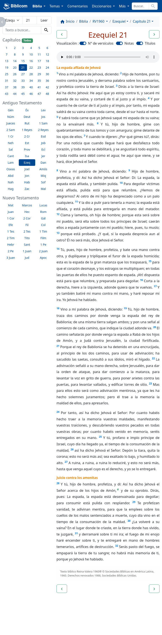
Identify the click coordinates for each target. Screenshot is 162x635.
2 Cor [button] (27, 218)
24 (58, 412)
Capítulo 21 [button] (142, 21)
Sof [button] (43, 182)
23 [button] (39, 67)
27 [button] (23, 74)
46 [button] (31, 94)
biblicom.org (20, 627)
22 (153, 358)
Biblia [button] (37, 6)
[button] (62, 34)
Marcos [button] (27, 205)
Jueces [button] (10, 123)
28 (58, 483)
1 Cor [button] (10, 218)
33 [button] (23, 81)
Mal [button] (43, 189)
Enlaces (13, 620)
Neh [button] (11, 143)
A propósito (37, 620)
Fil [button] (27, 225)
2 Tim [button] (11, 238)
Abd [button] (11, 176)
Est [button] (27, 143)
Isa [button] (27, 156)
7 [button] (6, 54)
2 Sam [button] (11, 130)
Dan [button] (43, 163)
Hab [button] (27, 182)
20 (154, 327)
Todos (27, 40)
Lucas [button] (43, 205)
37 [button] (6, 87)
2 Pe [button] (11, 251)
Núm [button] (10, 117)
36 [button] (47, 81)
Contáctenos (64, 620)
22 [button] (31, 67)
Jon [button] (27, 176)
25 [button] (6, 74)
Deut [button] (27, 117)
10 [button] (31, 54)
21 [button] (23, 67)
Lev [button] (43, 110)
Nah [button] (11, 182)
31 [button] (6, 81)
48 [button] (47, 94)
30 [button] (47, 74)
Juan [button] (11, 212)
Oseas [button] (11, 169)
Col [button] (43, 225)
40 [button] (31, 87)
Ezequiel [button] (119, 21)
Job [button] (43, 143)
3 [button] (23, 48)
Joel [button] (27, 169)
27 (66, 462)
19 (125, 308)
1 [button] (6, 48)
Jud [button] (27, 258)
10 (121, 183)
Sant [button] (27, 245)
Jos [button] (43, 117)
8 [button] (15, 54)
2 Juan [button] (43, 251)
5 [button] (39, 48)
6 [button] (47, 48)
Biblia (83, 21)
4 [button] (31, 48)
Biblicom (15, 6)
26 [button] (14, 74)
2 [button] (15, 48)
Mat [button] (11, 205)
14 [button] (14, 61)
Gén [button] (11, 110)
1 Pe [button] (43, 245)
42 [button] (47, 87)
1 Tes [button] (10, 231)
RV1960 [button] (99, 21)
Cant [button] (10, 156)
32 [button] (14, 81)
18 (58, 308)
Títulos (150, 43)
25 (100, 437)
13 (58, 233)
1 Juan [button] (27, 251)
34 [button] (31, 81)
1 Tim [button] (43, 231)
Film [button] (43, 238)
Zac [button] (27, 189)
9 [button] (23, 54)
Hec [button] (27, 212)
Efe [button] (10, 225)
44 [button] (14, 94)
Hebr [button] (10, 245)
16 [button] (31, 61)
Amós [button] (43, 169)
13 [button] (6, 61)
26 (72, 449)
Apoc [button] (43, 258)
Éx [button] (26, 110)
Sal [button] (11, 149)
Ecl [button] (43, 149)
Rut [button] (27, 123)
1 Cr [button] (11, 136)
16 (141, 280)
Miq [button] (43, 176)
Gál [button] (43, 218)
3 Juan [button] (10, 258)
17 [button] (39, 61)
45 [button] (23, 94)
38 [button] (14, 87)
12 (58, 214)
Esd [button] (43, 136)
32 (116, 546)
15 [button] (23, 61)
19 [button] (6, 67)
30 (129, 521)
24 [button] (47, 67)
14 (58, 249)
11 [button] (39, 54)
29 (133, 502)
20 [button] (14, 67)
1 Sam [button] (43, 123)
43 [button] (6, 94)
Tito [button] (27, 238)
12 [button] (47, 54)
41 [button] (39, 87)
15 (149, 261)
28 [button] (31, 74)
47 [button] (39, 94)
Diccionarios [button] (102, 6)
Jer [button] (43, 156)
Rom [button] (43, 212)
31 (76, 533)
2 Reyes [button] (43, 130)
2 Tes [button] (26, 231)
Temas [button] (55, 6)
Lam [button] (11, 163)
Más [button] (122, 6)
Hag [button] (11, 189)
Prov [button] (27, 149)
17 (155, 286)
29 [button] (39, 74)
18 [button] (47, 61)
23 (150, 383)
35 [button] (39, 81)
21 (58, 346)
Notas (129, 43)
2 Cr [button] (27, 136)
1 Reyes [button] (27, 130)
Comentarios (77, 6)
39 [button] (23, 87)
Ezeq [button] (27, 163)
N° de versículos (100, 43)
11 (76, 201)
